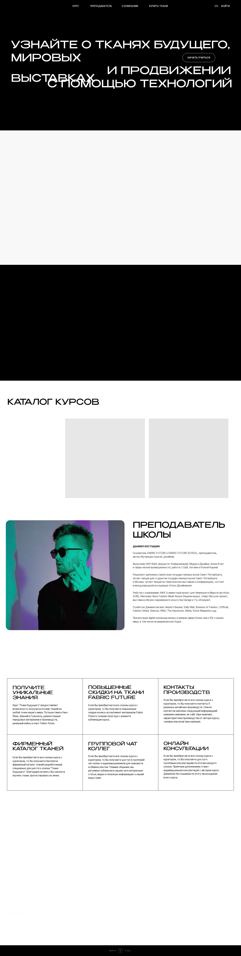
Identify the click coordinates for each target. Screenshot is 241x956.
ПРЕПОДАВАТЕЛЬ (101, 6)
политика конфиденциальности (210, 905)
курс (76, 6)
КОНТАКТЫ (133, 917)
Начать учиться (199, 57)
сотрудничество (173, 917)
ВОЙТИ (225, 6)
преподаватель (102, 911)
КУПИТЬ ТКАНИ (158, 6)
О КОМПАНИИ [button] (130, 6)
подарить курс (102, 923)
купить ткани (101, 917)
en (216, 6)
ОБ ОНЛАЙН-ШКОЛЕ (138, 911)
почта (166, 905)
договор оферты (200, 911)
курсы (96, 905)
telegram (168, 911)
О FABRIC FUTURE (136, 905)
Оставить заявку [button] (179, 859)
